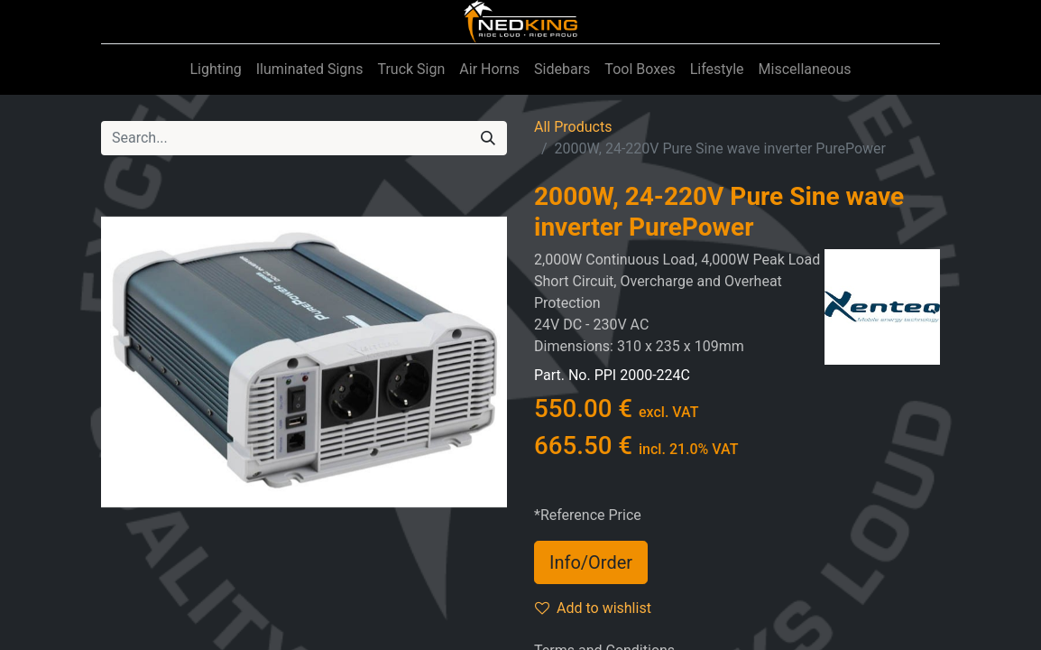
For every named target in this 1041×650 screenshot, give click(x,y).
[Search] (488, 138)
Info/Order (590, 562)
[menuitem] (215, 69)
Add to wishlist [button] (593, 608)
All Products (573, 126)
